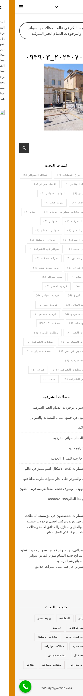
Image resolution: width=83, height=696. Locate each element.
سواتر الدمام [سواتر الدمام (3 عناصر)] (32, 230)
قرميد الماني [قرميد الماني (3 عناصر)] (62, 304)
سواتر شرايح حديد (66, 448)
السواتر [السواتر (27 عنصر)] (69, 618)
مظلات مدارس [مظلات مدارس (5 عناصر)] (64, 664)
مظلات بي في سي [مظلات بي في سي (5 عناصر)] (59, 351)
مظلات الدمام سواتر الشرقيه (59, 437)
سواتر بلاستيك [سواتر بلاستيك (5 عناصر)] (27, 239)
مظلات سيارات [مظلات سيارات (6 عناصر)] (23, 351)
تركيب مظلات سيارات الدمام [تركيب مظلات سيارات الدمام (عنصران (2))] (51, 211)
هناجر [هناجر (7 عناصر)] (15, 664)
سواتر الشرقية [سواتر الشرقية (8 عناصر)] (61, 239)
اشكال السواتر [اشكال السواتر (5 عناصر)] (21, 174)
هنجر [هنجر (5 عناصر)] (35, 379)
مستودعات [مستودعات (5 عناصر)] (64, 323)
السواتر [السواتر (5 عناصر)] (66, 193)
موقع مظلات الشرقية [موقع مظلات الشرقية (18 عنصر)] (56, 369)
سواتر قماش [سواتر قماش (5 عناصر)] (63, 258)
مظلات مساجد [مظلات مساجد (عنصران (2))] (37, 664)
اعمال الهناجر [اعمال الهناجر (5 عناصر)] (62, 184)
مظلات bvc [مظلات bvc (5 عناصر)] (35, 323)
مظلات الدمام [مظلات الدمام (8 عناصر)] (31, 332)
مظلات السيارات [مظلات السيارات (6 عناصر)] (60, 341)
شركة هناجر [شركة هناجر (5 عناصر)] (63, 267)
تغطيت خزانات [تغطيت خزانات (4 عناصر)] (64, 627)
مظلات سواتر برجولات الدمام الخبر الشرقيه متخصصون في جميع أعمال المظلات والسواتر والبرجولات (47, 417)
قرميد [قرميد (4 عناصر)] (67, 286)
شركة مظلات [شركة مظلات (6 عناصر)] (32, 258)
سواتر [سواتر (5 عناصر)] (35, 221)
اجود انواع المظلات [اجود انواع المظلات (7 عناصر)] (58, 174)
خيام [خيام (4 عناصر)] (15, 211)
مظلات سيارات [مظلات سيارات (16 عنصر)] (40, 646)
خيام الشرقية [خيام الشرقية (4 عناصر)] (62, 221)
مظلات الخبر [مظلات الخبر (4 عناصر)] (63, 332)
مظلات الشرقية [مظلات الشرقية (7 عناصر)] (25, 341)
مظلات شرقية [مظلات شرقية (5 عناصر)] (62, 360)
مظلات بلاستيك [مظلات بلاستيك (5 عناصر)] (33, 636)
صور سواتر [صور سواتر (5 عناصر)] (37, 276)
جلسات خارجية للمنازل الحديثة (57, 458)
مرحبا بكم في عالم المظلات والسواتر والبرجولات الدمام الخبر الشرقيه (41, 30)
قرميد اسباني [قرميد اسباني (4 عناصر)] (33, 295)
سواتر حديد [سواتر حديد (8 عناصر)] (63, 249)
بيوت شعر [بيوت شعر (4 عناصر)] (39, 202)
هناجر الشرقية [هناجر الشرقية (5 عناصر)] (61, 379)
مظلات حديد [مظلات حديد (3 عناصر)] (66, 646)
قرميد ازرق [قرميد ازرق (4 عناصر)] (63, 295)
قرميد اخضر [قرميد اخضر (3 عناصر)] (42, 286)
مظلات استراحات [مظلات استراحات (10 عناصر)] (62, 636)
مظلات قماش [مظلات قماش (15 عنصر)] (42, 655)
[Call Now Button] (10, 686)
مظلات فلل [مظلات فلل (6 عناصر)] (66, 655)
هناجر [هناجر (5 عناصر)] (23, 369)
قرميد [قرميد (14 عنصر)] (42, 627)
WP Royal (33, 688)
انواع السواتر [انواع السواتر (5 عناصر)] (38, 193)
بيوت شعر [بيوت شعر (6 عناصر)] (29, 618)
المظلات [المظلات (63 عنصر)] (50, 618)
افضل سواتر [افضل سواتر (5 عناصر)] (30, 184)
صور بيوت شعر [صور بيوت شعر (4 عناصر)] (31, 267)
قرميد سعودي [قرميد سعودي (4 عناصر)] (62, 314)
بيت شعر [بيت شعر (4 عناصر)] (65, 202)
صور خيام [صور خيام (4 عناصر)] (65, 276)
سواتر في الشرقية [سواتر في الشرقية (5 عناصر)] (29, 249)
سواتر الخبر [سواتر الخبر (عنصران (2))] (63, 230)
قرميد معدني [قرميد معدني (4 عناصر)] (30, 314)
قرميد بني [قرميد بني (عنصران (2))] (33, 304)
